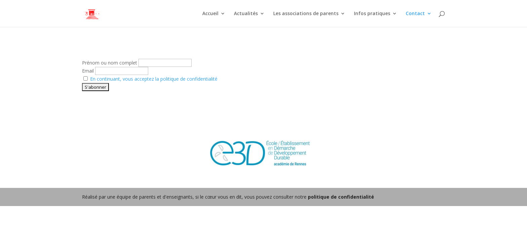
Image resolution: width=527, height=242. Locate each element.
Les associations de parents (305, 13)
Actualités (246, 13)
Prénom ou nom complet (109, 62)
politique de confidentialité (341, 197)
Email (88, 71)
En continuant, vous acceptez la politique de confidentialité (153, 79)
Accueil (210, 13)
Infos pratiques (372, 13)
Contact (415, 13)
